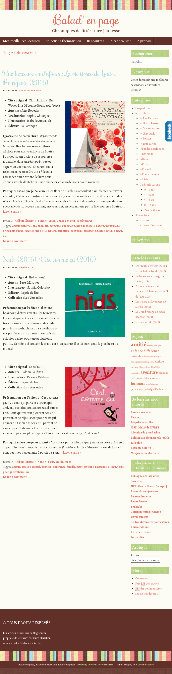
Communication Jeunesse (146, 512)
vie (5, 236)
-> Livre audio (147, 134)
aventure (149, 372)
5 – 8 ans (149, 200)
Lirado (135, 417)
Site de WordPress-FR (147, 594)
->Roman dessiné (150, 174)
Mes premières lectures (145, 453)
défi (133, 378)
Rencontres (95, 41)
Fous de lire (137, 537)
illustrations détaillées (149, 367)
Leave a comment (15, 241)
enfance (137, 351)
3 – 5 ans (149, 195)
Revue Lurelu (139, 501)
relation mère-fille (36, 231)
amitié (138, 344)
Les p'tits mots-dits (142, 422)
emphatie (135, 372)
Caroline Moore (145, 664)
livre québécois (85, 226)
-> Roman (145, 138)
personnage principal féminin (147, 389)
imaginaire (68, 226)
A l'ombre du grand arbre (145, 432)
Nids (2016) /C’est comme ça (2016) (49, 259)
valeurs (19, 472)
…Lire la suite (71, 452)
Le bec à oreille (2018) (147, 322)
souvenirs (77, 231)
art (46, 226)
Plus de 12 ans (152, 210)
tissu (119, 231)
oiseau (112, 467)
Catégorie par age (150, 185)
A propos (144, 41)
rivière (52, 231)
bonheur (46, 467)
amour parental (31, 467)
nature (100, 226)
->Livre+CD (146, 154)
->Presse (145, 164)
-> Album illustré (23, 221)
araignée (38, 226)
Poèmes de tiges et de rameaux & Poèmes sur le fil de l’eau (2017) (151, 291)
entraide (136, 356)
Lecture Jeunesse (141, 496)
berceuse (55, 226)
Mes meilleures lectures (21, 41)
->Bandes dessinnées (152, 149)
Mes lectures (84, 221)
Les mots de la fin (141, 448)
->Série (144, 179)
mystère (89, 467)
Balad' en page (86, 19)
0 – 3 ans (149, 190)
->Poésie (144, 159)
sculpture (63, 231)
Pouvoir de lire (140, 527)
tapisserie (90, 231)
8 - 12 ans (50, 221)
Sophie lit (136, 507)
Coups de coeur (66, 221)
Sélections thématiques (63, 41)
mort (80, 467)
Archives (136, 555)
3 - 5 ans (39, 462)
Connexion (141, 578)
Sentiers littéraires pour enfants (150, 522)
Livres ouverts (139, 517)
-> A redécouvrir (149, 118)
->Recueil (145, 169)
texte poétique (106, 231)
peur (150, 361)
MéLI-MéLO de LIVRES (145, 427)
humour (138, 383)
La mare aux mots (141, 412)
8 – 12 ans (150, 205)
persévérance (152, 384)
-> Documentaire (150, 128)
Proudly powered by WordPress (95, 664)
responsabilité (142, 378)
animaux (155, 378)
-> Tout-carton (148, 144)
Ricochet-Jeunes (140, 532)
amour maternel (21, 226)
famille (71, 467)
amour (16, 467)
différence (59, 467)
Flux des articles (147, 584)
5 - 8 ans (39, 221)
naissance (101, 467)
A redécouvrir (120, 41)
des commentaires (148, 589)
